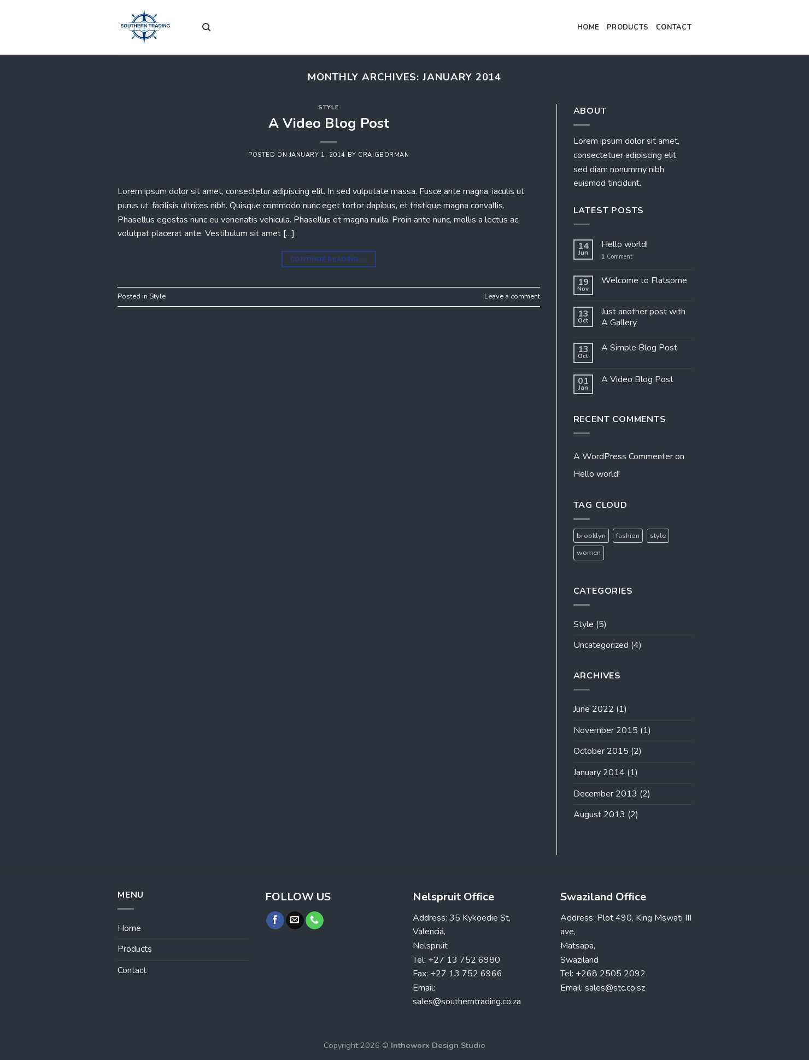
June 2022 (593, 709)
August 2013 (599, 815)
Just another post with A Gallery (643, 317)
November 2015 (605, 730)
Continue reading (328, 259)
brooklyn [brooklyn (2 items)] (591, 536)
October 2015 (601, 751)
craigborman (383, 155)
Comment (616, 256)
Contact (673, 27)
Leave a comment (512, 296)
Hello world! (624, 244)
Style (328, 107)
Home (588, 27)
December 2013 (605, 794)
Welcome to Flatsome (644, 281)
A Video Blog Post (328, 123)
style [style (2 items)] (658, 536)
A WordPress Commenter (623, 456)
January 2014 (599, 772)
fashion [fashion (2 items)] (628, 536)
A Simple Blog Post (639, 348)
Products (627, 27)
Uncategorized (601, 645)
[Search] (206, 27)
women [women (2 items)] (589, 553)
